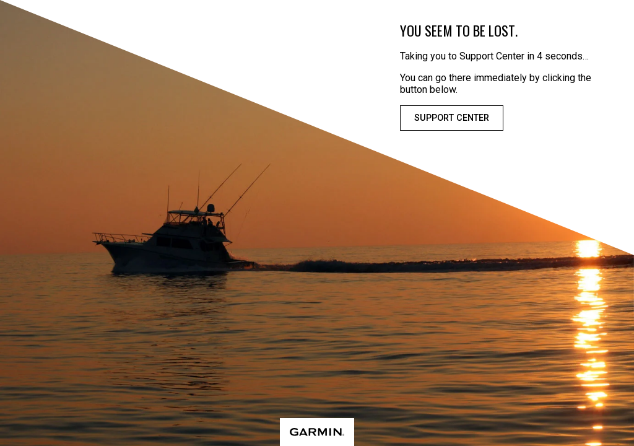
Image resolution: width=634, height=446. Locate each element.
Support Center (451, 118)
